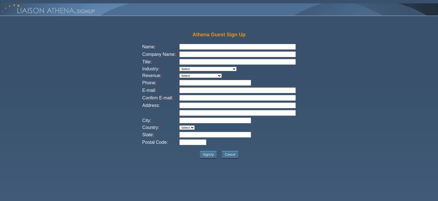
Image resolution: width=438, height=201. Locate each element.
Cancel (230, 155)
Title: (147, 61)
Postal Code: (155, 142)
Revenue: (152, 75)
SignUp (208, 155)
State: (148, 134)
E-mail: (150, 90)
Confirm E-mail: (158, 97)
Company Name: (159, 54)
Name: (149, 46)
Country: (151, 127)
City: (146, 120)
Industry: (151, 68)
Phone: (150, 82)
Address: (151, 105)
